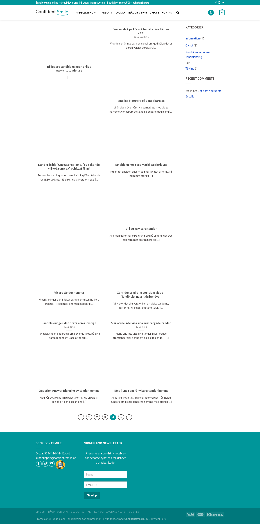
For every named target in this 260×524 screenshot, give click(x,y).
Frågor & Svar (137, 12)
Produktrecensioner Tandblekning (198, 55)
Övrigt (189, 45)
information (193, 38)
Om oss (154, 12)
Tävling (190, 68)
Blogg (75, 512)
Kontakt (168, 12)
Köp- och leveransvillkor (110, 512)
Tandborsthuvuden (111, 12)
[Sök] (177, 12)
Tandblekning (85, 12)
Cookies (134, 512)
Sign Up (92, 495)
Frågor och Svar (58, 512)
